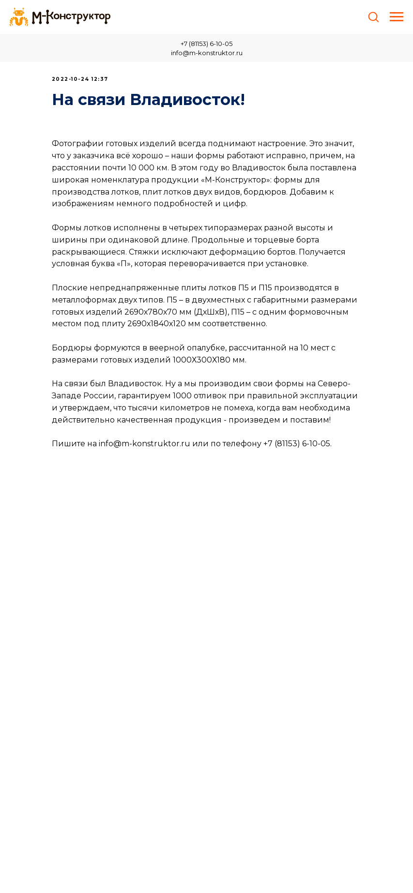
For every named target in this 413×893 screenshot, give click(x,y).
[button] (373, 16)
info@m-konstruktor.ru (207, 53)
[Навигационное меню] (396, 17)
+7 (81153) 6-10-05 (206, 43)
